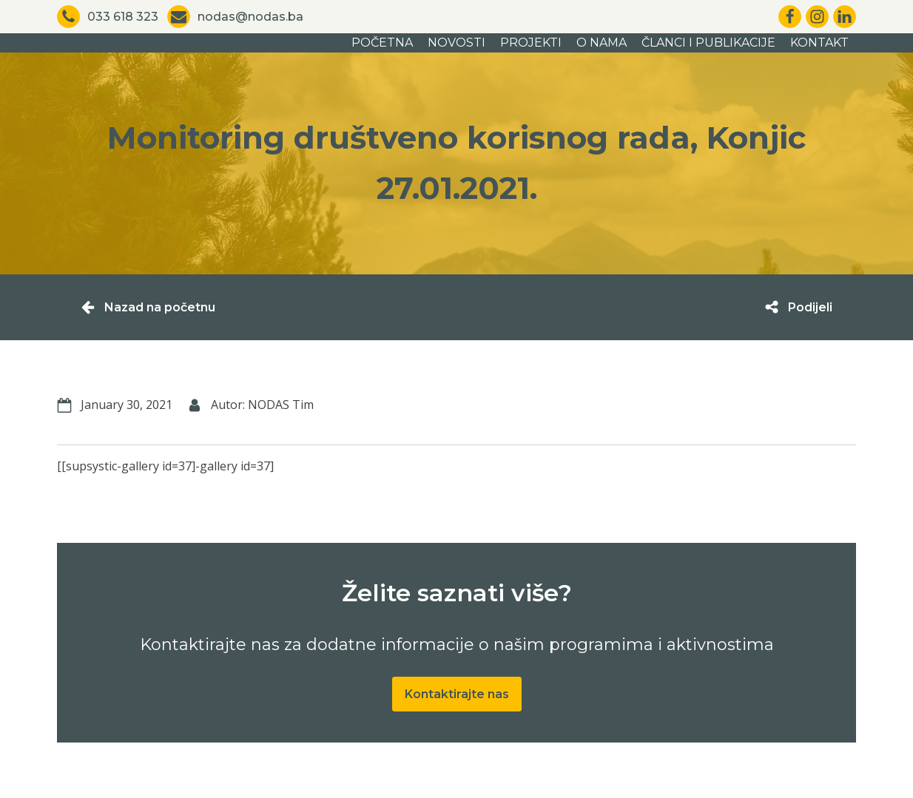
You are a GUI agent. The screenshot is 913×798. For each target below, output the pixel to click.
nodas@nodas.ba (250, 17)
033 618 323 (122, 17)
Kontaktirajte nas (457, 694)
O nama (601, 42)
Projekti (531, 42)
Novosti (456, 42)
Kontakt (819, 42)
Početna (382, 42)
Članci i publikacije (708, 42)
